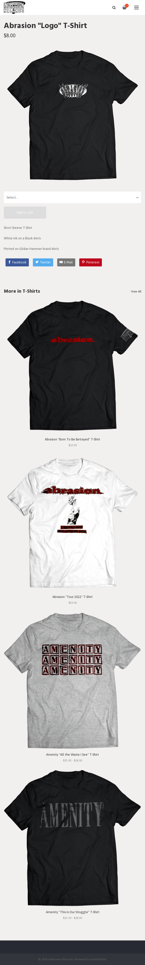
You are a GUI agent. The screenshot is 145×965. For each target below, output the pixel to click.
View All (136, 291)
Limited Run (98, 959)
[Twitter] (43, 262)
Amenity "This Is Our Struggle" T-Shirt (72, 912)
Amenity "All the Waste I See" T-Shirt (72, 754)
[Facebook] (17, 262)
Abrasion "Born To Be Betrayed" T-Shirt (72, 439)
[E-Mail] (66, 262)
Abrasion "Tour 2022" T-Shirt (72, 597)
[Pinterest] (90, 262)
